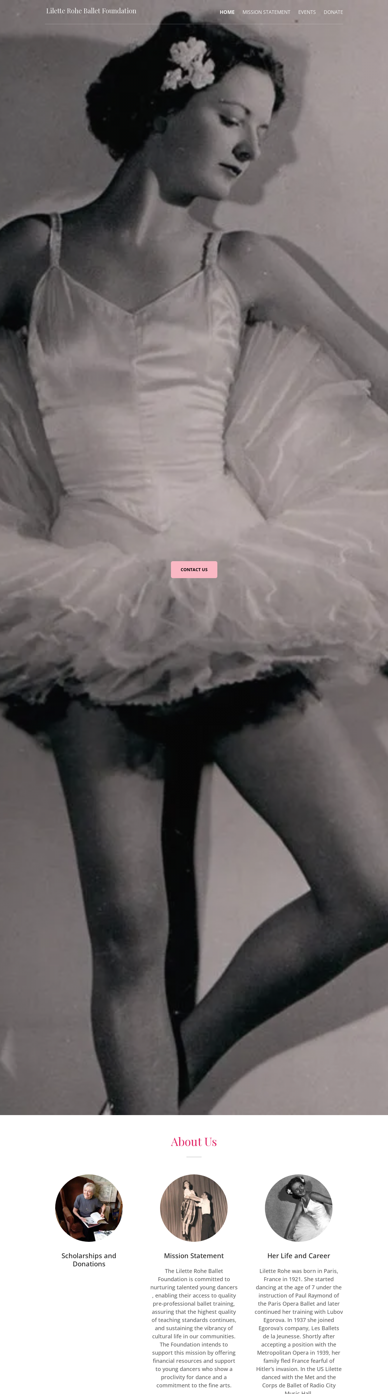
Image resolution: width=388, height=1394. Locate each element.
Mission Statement (266, 12)
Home (227, 12)
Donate (333, 12)
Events (307, 12)
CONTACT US (194, 569)
